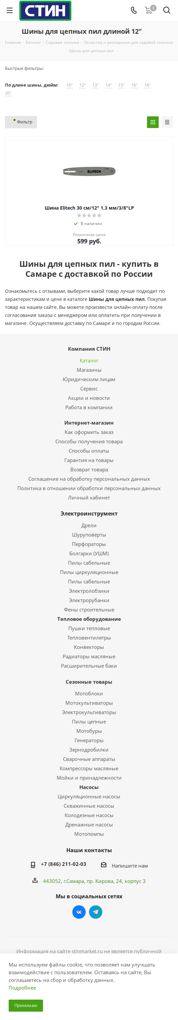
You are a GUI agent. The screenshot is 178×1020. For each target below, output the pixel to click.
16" (134, 85)
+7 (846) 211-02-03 (63, 864)
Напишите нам (130, 865)
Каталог (89, 360)
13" (95, 85)
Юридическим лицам (89, 379)
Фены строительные (89, 609)
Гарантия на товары (89, 460)
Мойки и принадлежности (89, 777)
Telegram (95, 912)
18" (147, 85)
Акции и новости (89, 397)
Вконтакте (79, 912)
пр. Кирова (100, 881)
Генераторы (89, 740)
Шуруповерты (89, 534)
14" (108, 85)
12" (82, 85)
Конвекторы (89, 647)
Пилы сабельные (89, 562)
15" (121, 85)
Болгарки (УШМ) (89, 553)
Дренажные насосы (89, 824)
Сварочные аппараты (89, 759)
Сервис (89, 388)
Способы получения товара (89, 441)
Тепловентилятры (89, 637)
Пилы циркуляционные (89, 572)
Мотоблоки (89, 693)
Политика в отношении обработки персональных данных (89, 488)
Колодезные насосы (89, 815)
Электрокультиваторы (89, 712)
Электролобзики (89, 590)
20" (8, 93)
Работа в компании (89, 407)
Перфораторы (89, 544)
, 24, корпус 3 (129, 881)
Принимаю (25, 1005)
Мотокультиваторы (89, 702)
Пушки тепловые (89, 628)
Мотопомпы (89, 833)
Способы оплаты (89, 450)
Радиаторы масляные (89, 656)
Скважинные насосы (89, 805)
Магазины (89, 369)
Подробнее (22, 987)
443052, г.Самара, (65, 881)
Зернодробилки (89, 749)
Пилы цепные (89, 721)
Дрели (89, 525)
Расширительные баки (89, 665)
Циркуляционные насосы (89, 796)
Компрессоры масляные (89, 768)
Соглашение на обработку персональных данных (89, 478)
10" (69, 85)
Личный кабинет (89, 497)
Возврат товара (89, 469)
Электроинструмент (89, 513)
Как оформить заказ (89, 432)
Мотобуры (89, 730)
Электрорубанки (89, 600)
